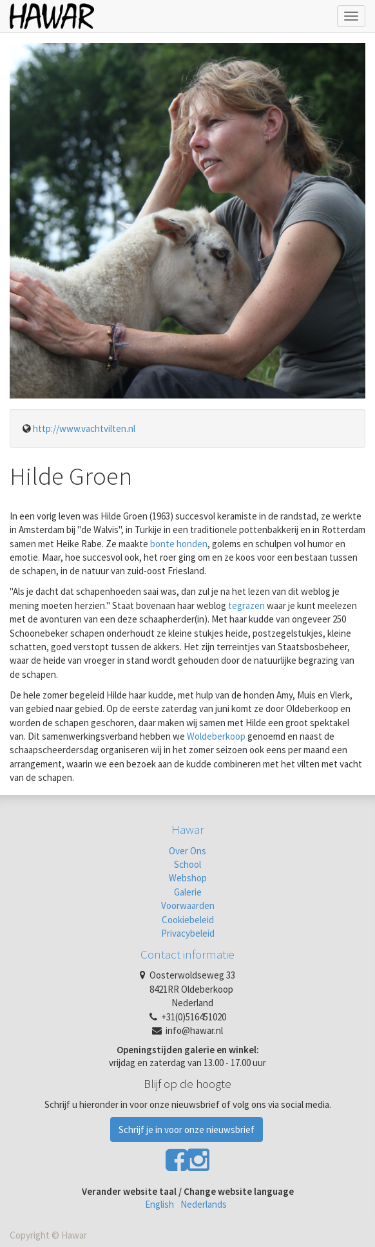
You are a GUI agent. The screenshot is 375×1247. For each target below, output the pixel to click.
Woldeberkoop (216, 736)
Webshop (188, 878)
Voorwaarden (188, 905)
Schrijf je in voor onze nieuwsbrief (187, 1129)
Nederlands (203, 1204)
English (159, 1204)
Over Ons (187, 851)
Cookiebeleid (188, 920)
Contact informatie (187, 954)
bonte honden (178, 544)
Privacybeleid (188, 933)
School (187, 864)
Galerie (188, 892)
